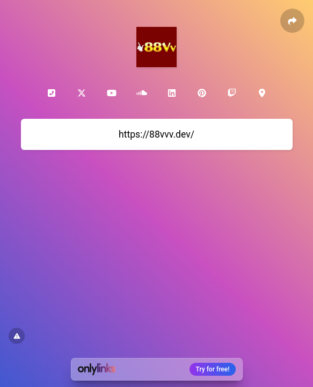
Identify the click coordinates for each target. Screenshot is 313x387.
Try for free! (213, 369)
